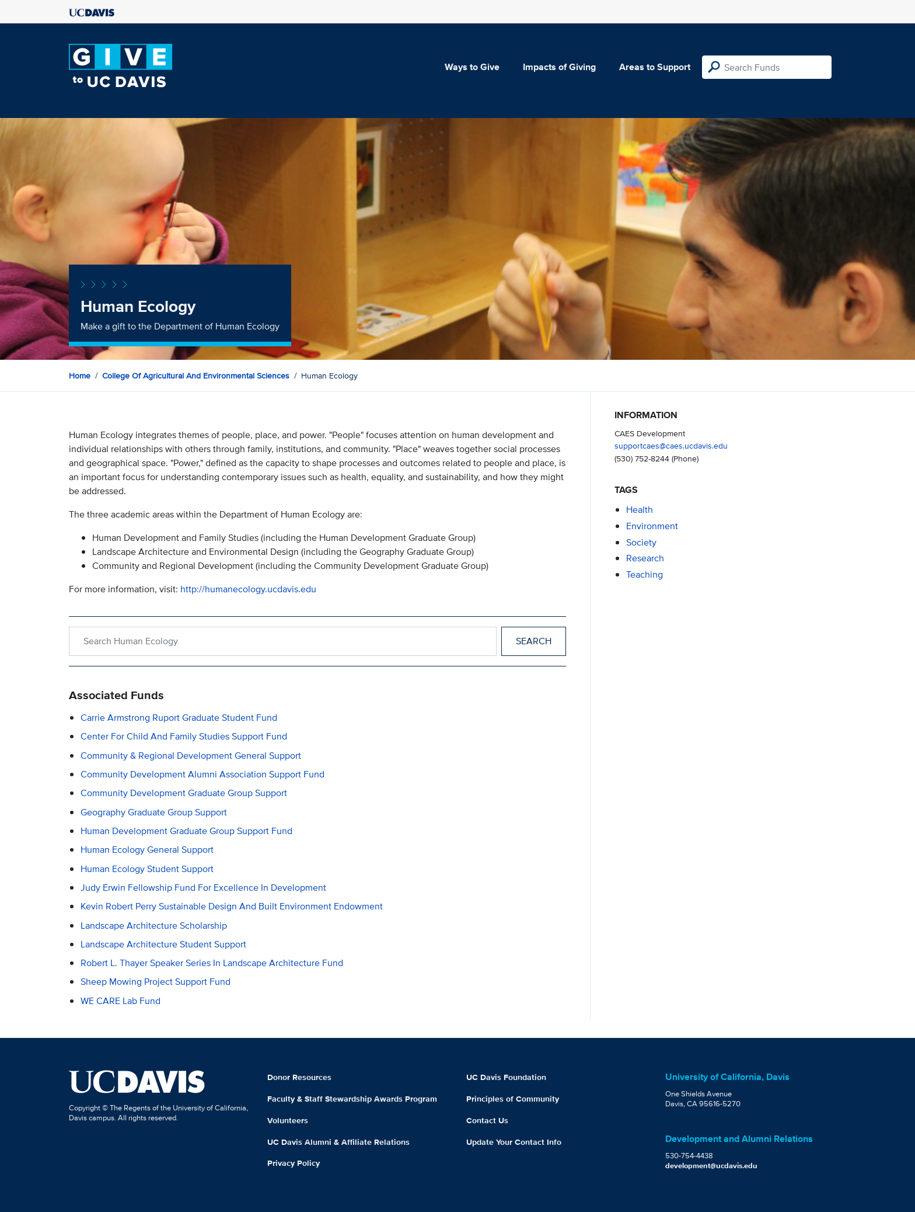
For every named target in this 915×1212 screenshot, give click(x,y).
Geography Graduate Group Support (154, 812)
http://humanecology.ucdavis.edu (248, 589)
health (639, 509)
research (645, 558)
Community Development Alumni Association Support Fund (202, 774)
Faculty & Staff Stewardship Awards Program (352, 1099)
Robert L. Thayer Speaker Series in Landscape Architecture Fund (212, 963)
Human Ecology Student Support (147, 869)
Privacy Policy (293, 1163)
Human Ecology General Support (147, 849)
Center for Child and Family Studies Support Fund (184, 736)
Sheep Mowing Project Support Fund (156, 981)
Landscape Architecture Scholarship (154, 925)
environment (652, 526)
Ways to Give (472, 67)
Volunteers (287, 1120)
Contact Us (487, 1120)
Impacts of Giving (559, 67)
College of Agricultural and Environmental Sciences (195, 375)
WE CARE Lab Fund (120, 1001)
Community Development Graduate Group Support (184, 793)
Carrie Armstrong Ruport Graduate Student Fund (179, 717)
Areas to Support (654, 67)
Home (79, 375)
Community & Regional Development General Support (191, 755)
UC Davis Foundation (506, 1077)
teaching (644, 574)
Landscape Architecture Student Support (163, 944)
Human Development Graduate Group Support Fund (186, 831)
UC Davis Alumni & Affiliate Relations (338, 1142)
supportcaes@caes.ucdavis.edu (671, 445)
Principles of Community (512, 1099)
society (641, 542)
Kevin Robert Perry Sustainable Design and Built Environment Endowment (232, 906)
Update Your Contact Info (513, 1142)
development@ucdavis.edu (711, 1165)
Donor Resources (299, 1077)
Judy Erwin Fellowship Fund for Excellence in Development (203, 887)
